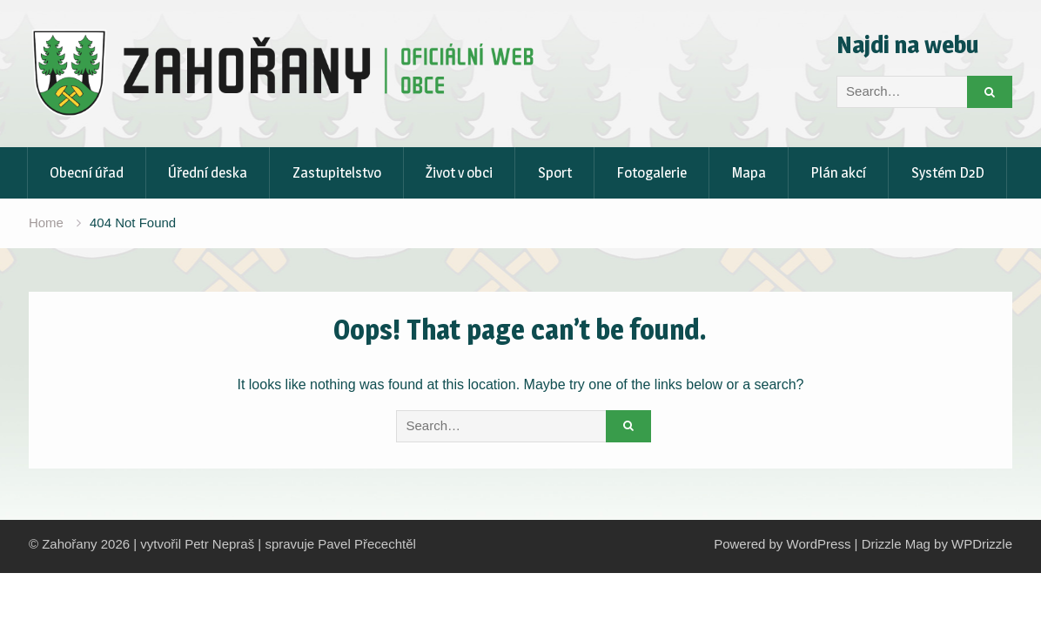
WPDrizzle (981, 543)
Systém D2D (947, 172)
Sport (555, 172)
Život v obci (459, 172)
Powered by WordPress (782, 543)
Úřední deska (207, 172)
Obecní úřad (87, 172)
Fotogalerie (651, 172)
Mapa (749, 172)
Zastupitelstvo (336, 172)
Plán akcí (838, 172)
